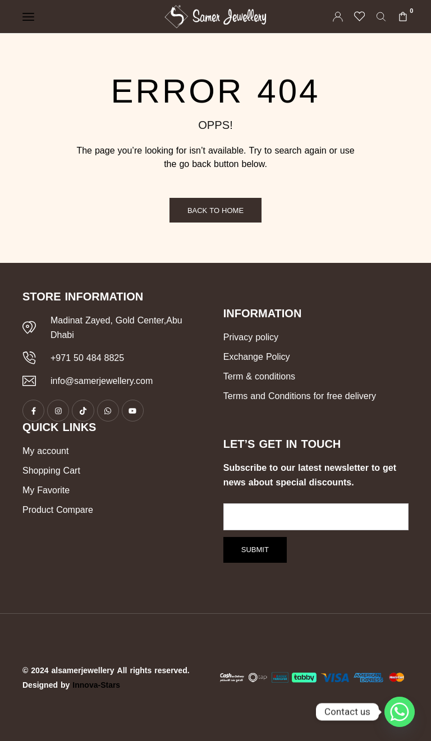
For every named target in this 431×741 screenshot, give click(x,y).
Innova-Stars (96, 685)
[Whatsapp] (399, 712)
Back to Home (215, 210)
